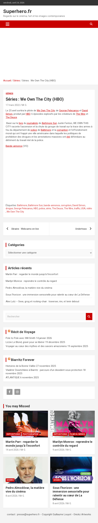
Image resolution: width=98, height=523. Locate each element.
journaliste (32, 123)
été (68, 136)
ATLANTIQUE (13, 377)
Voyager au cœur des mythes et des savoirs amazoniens (36, 346)
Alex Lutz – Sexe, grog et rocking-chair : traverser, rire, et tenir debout (42, 301)
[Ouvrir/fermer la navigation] (7, 24)
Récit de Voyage (23, 332)
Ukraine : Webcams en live (25, 228)
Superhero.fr (17, 11)
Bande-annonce (14, 146)
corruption (62, 130)
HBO (28, 113)
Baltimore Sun (49, 123)
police (34, 130)
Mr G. (24, 105)
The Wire (80, 113)
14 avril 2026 (12, 449)
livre (21, 123)
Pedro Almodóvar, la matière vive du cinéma (29, 287)
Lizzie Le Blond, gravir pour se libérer (25, 342)
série (48, 208)
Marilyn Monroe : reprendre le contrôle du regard (31, 281)
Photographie (30, 434)
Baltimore (46, 130)
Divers (10, 480)
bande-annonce (52, 205)
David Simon (78, 205)
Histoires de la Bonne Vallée (20, 365)
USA (83, 208)
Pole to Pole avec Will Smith (20, 338)
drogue (9, 208)
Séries (9, 93)
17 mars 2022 (13, 105)
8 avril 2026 (11, 495)
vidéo (89, 208)
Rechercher (89, 316)
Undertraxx (81, 228)
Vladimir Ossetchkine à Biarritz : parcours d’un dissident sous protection (44, 370)
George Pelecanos (69, 110)
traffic (77, 208)
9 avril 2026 (58, 449)
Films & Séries (77, 434)
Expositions (13, 434)
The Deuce (11, 117)
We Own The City (46, 110)
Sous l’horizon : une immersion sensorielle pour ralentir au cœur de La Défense (48, 294)
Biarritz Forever (23, 360)
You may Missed (18, 406)
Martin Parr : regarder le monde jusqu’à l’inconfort (32, 274)
